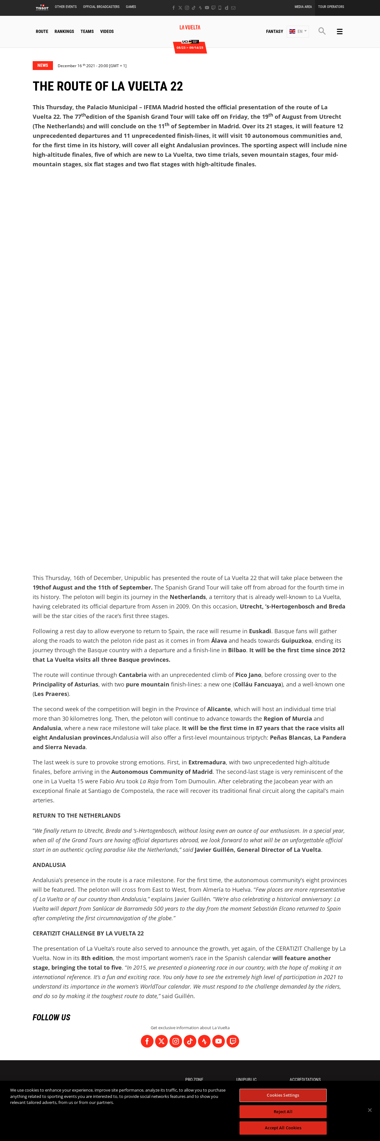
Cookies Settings (283, 1095)
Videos (107, 31)
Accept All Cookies (283, 1128)
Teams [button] (87, 31)
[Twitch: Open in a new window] (213, 7)
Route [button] (42, 31)
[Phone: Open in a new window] (220, 7)
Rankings (64, 31)
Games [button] (131, 7)
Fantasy (274, 31)
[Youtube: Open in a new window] (207, 7)
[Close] (370, 1110)
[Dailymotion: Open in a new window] (226, 7)
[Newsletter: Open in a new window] (233, 7)
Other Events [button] (66, 7)
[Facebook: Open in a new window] (173, 7)
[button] (298, 32)
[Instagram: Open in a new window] (187, 7)
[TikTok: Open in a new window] (193, 7)
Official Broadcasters (101, 7)
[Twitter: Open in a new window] (180, 7)
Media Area (303, 7)
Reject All (283, 1111)
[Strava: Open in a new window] (200, 7)
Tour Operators (331, 7)
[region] (190, 1111)
